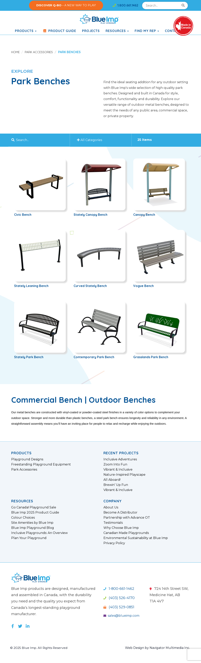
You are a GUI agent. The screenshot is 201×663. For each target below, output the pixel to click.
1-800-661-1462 (118, 588)
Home (15, 52)
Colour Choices (23, 517)
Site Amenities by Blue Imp (32, 522)
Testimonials (113, 522)
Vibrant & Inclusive (117, 469)
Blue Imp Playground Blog (32, 527)
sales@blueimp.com (121, 615)
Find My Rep (147, 31)
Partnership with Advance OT (126, 517)
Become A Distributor (120, 512)
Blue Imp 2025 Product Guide (35, 512)
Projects (91, 31)
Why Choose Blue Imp (121, 527)
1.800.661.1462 (125, 5)
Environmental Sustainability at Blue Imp (135, 538)
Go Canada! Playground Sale (33, 507)
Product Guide (59, 31)
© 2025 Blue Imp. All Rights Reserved (39, 648)
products (26, 31)
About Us (110, 507)
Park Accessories (39, 52)
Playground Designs (27, 459)
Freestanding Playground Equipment (41, 464)
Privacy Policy (114, 543)
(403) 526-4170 (119, 598)
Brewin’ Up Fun (115, 484)
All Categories (90, 140)
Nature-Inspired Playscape (124, 474)
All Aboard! (112, 479)
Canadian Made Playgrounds (126, 533)
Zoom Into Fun (115, 464)
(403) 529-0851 (118, 607)
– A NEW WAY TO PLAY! (66, 5)
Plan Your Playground (29, 538)
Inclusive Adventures (120, 459)
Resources (117, 31)
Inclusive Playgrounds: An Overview (39, 533)
